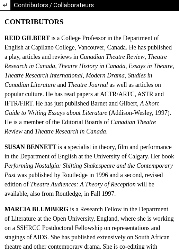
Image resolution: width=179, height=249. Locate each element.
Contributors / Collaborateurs (54, 5)
